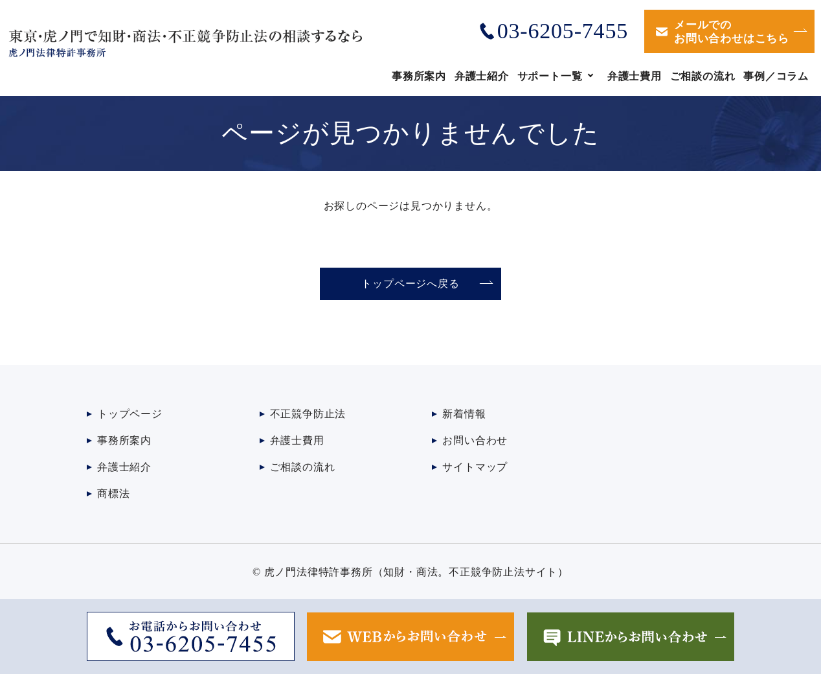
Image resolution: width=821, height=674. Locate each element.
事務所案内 (419, 76)
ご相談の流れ (703, 76)
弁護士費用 (634, 76)
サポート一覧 (550, 76)
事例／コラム (776, 76)
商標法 (113, 493)
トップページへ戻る (410, 283)
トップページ (130, 413)
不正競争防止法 (308, 413)
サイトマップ (475, 466)
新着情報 (464, 413)
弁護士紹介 (482, 76)
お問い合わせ (475, 440)
